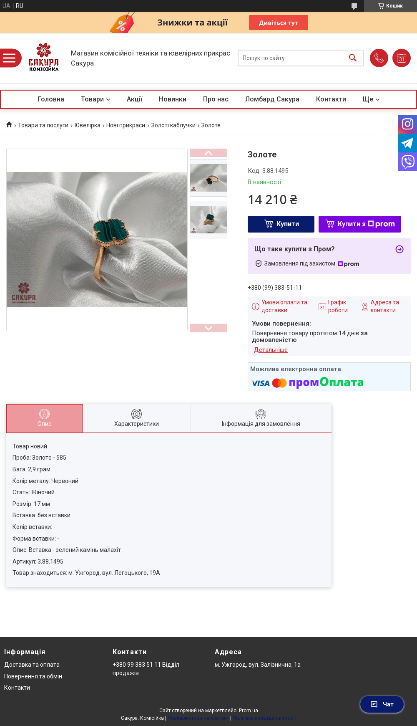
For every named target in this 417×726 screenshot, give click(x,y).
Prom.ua (248, 710)
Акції (134, 99)
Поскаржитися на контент (198, 718)
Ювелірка (87, 125)
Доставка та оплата (32, 664)
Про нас (216, 99)
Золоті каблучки (173, 125)
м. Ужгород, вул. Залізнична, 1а (258, 664)
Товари (92, 99)
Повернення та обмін (33, 676)
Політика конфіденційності (264, 718)
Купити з (366, 224)
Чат (382, 704)
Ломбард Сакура (272, 99)
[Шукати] (353, 58)
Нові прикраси (125, 125)
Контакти (331, 99)
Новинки (172, 99)
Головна (51, 99)
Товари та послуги (43, 125)
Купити (287, 224)
